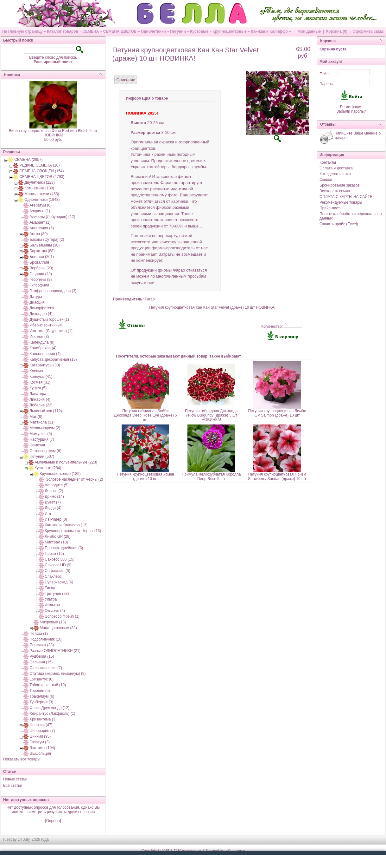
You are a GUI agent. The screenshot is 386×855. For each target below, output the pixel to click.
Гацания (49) (40, 274)
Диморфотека (41, 308)
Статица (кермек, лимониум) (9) (57, 673)
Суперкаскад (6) (59, 582)
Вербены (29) (41, 268)
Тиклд (50, 588)
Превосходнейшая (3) (64, 548)
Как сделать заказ (335, 174)
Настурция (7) (41, 439)
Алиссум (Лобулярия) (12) (52, 216)
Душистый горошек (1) (49, 319)
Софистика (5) (57, 571)
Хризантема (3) (42, 719)
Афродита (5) (56, 485)
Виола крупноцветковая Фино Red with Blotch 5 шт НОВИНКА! (53, 132)
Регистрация (351, 107)
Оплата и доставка (336, 168)
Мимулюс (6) (40, 433)
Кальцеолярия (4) (44, 354)
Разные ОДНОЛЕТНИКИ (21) (54, 650)
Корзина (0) (336, 31)
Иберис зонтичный (45, 325)
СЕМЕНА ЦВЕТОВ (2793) (41, 176)
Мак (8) (35, 416)
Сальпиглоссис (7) (45, 668)
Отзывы (328, 124)
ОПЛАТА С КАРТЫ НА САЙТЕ (346, 196)
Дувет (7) (52, 502)
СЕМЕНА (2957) (28, 159)
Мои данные (309, 31)
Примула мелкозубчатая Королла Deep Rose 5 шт (211, 476)
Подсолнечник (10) (45, 639)
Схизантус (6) (41, 679)
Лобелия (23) (40, 405)
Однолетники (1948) (42, 199)
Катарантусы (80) (44, 365)
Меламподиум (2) (44, 428)
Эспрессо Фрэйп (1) (62, 616)
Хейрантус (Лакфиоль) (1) (52, 713)
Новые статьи (15, 779)
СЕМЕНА (90, 31)
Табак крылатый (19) (47, 685)
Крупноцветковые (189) (60, 473)
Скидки (326, 179)
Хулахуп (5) (55, 610)
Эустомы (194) (42, 748)
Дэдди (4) (53, 508)
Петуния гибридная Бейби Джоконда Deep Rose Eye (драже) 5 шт (145, 415)
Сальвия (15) (41, 662)
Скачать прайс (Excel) (339, 224)
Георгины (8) (40, 279)
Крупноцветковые (229, 31)
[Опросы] (53, 821)
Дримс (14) (54, 496)
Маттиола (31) (41, 422)
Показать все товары (21, 759)
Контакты (328, 162)
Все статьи (12, 785)
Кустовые (199, 31)
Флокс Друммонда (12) (49, 708)
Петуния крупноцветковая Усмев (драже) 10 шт (145, 476)
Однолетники (153, 31)
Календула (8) (41, 342)
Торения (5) (39, 690)
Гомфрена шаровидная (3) (52, 291)
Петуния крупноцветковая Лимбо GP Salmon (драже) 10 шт (277, 413)
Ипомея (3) (39, 336)
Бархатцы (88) (41, 251)
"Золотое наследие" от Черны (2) (74, 479)
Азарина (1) (39, 211)
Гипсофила (39, 285)
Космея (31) (39, 382)
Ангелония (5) (41, 228)
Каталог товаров (62, 31)
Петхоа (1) (38, 633)
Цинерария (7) (42, 730)
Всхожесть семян (335, 191)
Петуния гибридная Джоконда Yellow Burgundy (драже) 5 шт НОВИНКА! (211, 415)
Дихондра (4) (40, 314)
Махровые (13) (53, 622)
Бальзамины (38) (44, 245)
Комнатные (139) (39, 188)
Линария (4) (39, 399)
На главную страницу (22, 31)
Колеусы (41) (40, 376)
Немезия (37, 445)
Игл (48, 513)
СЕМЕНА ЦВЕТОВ (120, 31)
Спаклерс (53, 576)
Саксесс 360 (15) (59, 559)
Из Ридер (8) (56, 519)
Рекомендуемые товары (341, 202)
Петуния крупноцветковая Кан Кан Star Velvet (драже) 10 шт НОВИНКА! (212, 307)
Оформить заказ (368, 31)
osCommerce (234, 850)
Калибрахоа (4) (42, 348)
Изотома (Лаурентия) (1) (51, 331)
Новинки (12, 75)
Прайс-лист (330, 208)
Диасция (37, 302)
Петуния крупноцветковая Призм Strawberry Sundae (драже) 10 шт (277, 476)
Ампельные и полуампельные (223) (66, 462)
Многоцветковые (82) (58, 628)
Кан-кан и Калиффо (269, 31)
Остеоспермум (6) (45, 451)
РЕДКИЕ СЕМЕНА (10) (39, 165)
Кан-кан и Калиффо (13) (66, 525)
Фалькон (52, 605)
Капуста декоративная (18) (53, 359)
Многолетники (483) (41, 194)
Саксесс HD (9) (58, 565)
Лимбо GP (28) (57, 536)
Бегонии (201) (41, 256)
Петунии (178, 31)
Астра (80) (38, 234)
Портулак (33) (41, 645)
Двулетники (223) (39, 182)
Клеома (36, 371)
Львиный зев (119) (45, 411)
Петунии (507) (41, 456)
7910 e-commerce (187, 850)
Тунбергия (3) (41, 702)
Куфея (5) (38, 388)
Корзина (328, 41)
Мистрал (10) (56, 542)
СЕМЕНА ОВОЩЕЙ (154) (41, 171)
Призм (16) (54, 553)
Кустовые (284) (48, 468)
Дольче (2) (54, 491)
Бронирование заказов (340, 185)
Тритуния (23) (57, 593)
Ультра (51, 599)
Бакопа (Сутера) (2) (46, 239)
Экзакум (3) (39, 742)
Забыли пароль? (351, 111)
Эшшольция (40, 753)
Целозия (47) (40, 725)
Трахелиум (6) (41, 696)
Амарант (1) (39, 222)
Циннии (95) (40, 736)
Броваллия (39, 262)
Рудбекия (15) (41, 656)
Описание (125, 79)
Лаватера (37, 393)
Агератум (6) (40, 205)
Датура (35, 296)
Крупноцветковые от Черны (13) (73, 531)
